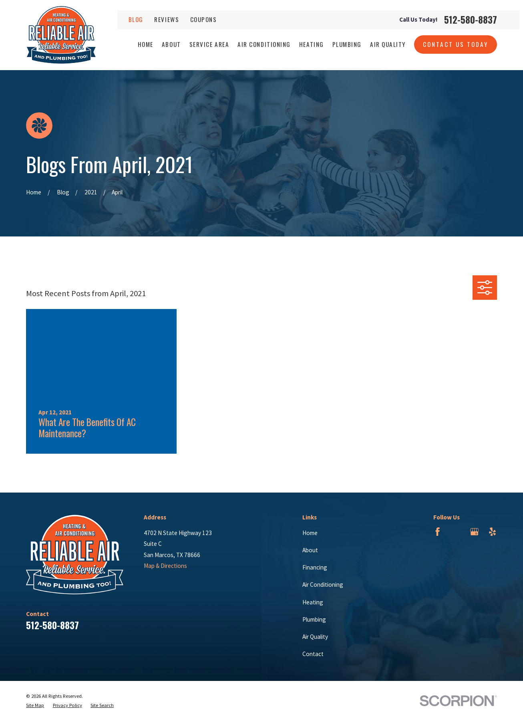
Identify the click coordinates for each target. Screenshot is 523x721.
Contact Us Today (456, 44)
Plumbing (314, 619)
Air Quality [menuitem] (388, 44)
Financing (314, 567)
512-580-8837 (470, 19)
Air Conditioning (322, 584)
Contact (313, 654)
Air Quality (315, 636)
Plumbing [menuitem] (347, 44)
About (310, 550)
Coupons (203, 19)
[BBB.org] (456, 531)
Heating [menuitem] (311, 44)
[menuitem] (35, 705)
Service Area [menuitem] (209, 44)
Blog (136, 19)
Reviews (166, 19)
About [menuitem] (171, 44)
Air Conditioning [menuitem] (263, 44)
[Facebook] (437, 531)
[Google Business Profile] (474, 531)
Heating (312, 602)
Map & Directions (165, 566)
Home (310, 533)
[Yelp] (492, 531)
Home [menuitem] (145, 44)
